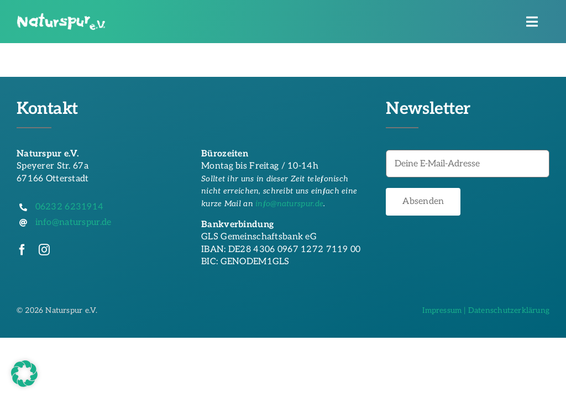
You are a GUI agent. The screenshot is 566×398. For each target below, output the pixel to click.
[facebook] (22, 249)
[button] (24, 373)
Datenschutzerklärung (508, 310)
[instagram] (44, 249)
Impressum (442, 310)
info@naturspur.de (289, 203)
